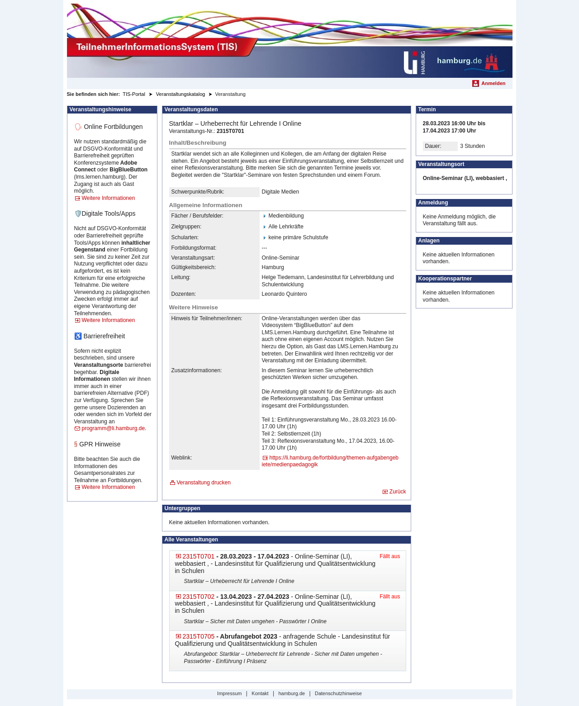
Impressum (229, 693)
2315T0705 (199, 636)
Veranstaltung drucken (204, 482)
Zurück (397, 491)
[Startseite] (290, 41)
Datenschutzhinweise (338, 693)
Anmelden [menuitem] (493, 83)
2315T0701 (199, 556)
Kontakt (260, 693)
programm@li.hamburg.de (113, 428)
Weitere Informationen (108, 198)
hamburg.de (291, 693)
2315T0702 (199, 596)
